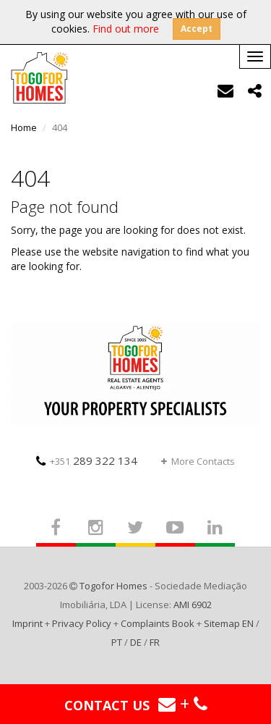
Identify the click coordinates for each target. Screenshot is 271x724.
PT (116, 642)
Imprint (27, 623)
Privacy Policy (81, 623)
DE (136, 642)
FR (155, 642)
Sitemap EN (229, 623)
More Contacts (198, 461)
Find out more (126, 28)
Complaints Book (157, 623)
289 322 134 (86, 460)
